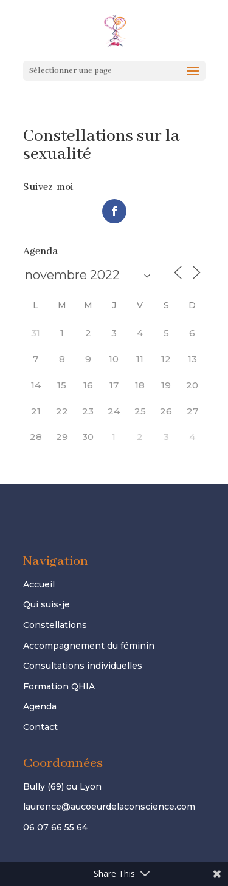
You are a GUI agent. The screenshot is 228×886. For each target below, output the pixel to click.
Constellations (55, 625)
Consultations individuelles (82, 665)
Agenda (40, 706)
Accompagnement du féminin (88, 645)
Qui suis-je (46, 604)
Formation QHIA (59, 686)
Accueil (39, 584)
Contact (40, 727)
